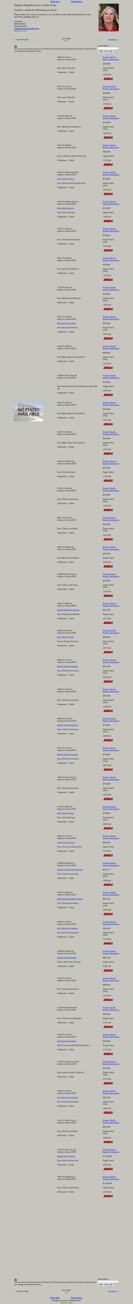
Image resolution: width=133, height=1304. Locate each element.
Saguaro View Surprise (66, 1156)
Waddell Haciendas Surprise (68, 610)
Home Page (55, 1)
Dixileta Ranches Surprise (67, 666)
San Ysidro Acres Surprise (67, 928)
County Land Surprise (66, 842)
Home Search (76, 1)
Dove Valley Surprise (65, 179)
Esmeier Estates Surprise (67, 958)
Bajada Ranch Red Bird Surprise (70, 899)
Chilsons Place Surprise (66, 1041)
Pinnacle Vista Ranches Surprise (70, 870)
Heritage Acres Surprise (66, 323)
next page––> (113, 39)
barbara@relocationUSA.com (26, 28)
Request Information (111, 59)
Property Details (109, 57)
